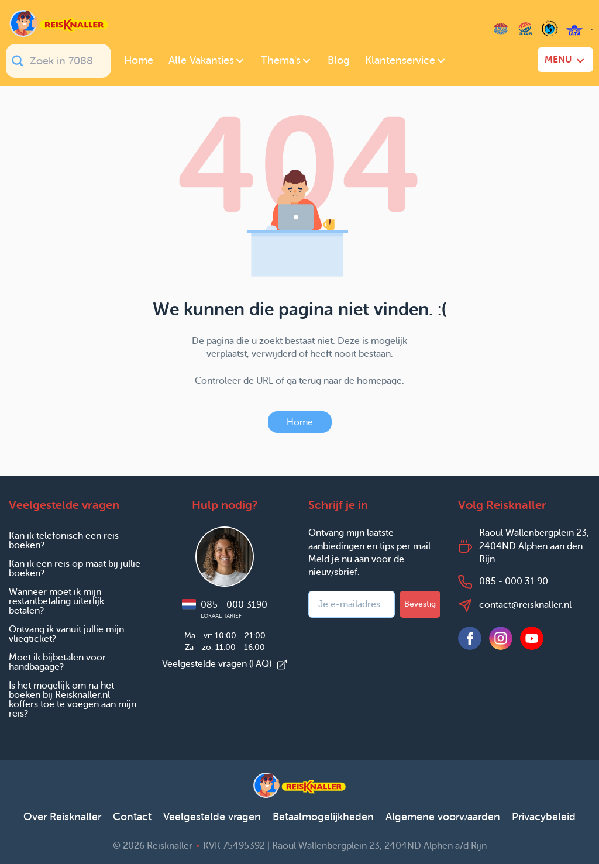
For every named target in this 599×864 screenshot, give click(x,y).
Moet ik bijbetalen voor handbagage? (57, 662)
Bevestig (420, 604)
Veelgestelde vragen (212, 816)
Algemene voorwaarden (442, 816)
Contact (132, 816)
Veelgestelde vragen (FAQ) (225, 664)
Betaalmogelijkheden (323, 816)
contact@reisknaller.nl (525, 605)
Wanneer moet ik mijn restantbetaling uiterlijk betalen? (56, 601)
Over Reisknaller (62, 816)
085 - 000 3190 (224, 609)
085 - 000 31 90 (513, 581)
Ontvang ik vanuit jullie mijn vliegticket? (66, 633)
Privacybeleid (544, 816)
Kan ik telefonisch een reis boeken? (64, 540)
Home (300, 422)
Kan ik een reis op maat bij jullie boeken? (74, 568)
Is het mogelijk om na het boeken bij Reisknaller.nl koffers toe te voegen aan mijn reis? (72, 699)
